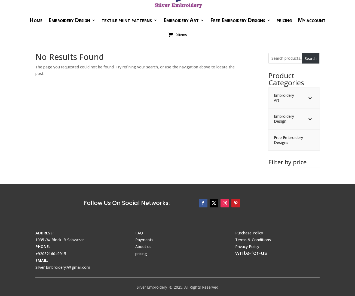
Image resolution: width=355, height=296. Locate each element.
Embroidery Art (181, 20)
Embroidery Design (69, 20)
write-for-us (251, 252)
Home (35, 20)
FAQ (139, 232)
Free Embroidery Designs (237, 20)
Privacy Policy (247, 246)
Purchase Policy (249, 232)
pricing (284, 20)
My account (312, 20)
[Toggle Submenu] (310, 97)
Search (311, 58)
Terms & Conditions (253, 239)
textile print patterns (127, 20)
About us (143, 246)
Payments (144, 239)
